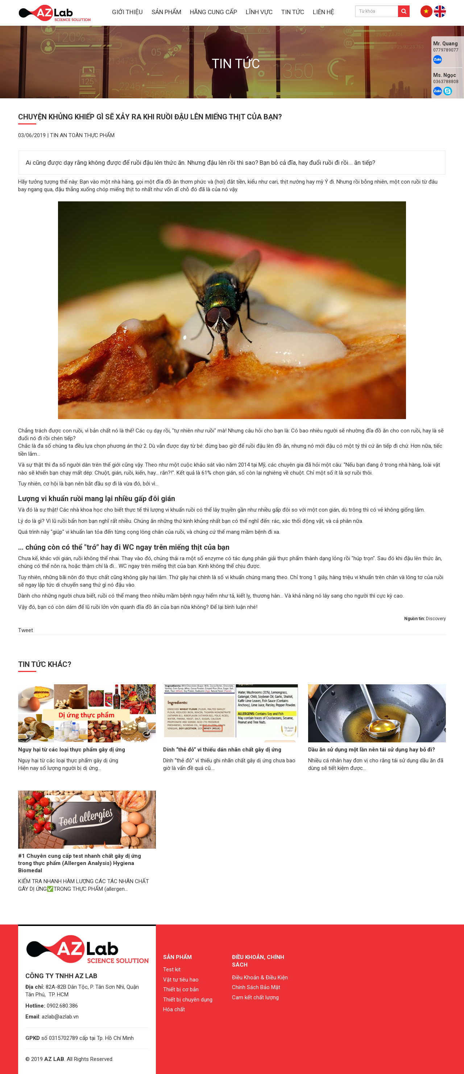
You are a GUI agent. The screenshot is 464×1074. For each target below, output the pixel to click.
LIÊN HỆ (323, 12)
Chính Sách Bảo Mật (256, 987)
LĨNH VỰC (259, 12)
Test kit (172, 969)
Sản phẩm (177, 957)
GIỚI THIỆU (127, 12)
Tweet (25, 630)
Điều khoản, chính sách (258, 961)
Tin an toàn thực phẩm (82, 135)
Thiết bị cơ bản (181, 989)
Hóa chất (174, 1009)
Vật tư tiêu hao (181, 979)
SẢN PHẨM (166, 12)
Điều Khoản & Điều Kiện (260, 977)
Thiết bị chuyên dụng (187, 999)
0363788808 (446, 81)
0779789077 (446, 50)
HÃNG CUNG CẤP (213, 12)
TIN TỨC (292, 12)
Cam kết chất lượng (255, 997)
